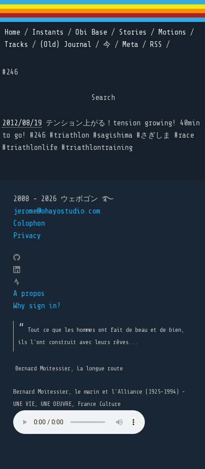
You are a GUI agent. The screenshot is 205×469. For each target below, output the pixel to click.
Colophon (29, 223)
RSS (156, 44)
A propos (29, 293)
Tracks (16, 44)
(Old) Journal (65, 44)
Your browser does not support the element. (79, 422)
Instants (48, 32)
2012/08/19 (22, 123)
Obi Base (91, 32)
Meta (130, 44)
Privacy (27, 235)
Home (12, 32)
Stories (133, 32)
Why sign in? (37, 306)
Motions (172, 32)
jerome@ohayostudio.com (56, 211)
